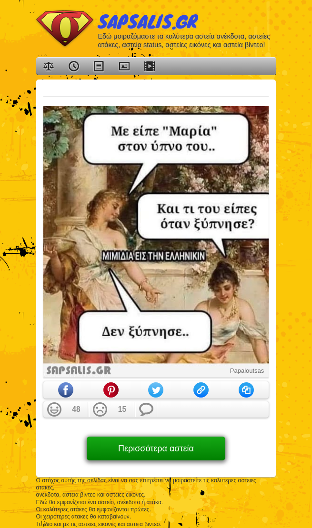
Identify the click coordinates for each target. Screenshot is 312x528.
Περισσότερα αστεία (156, 448)
